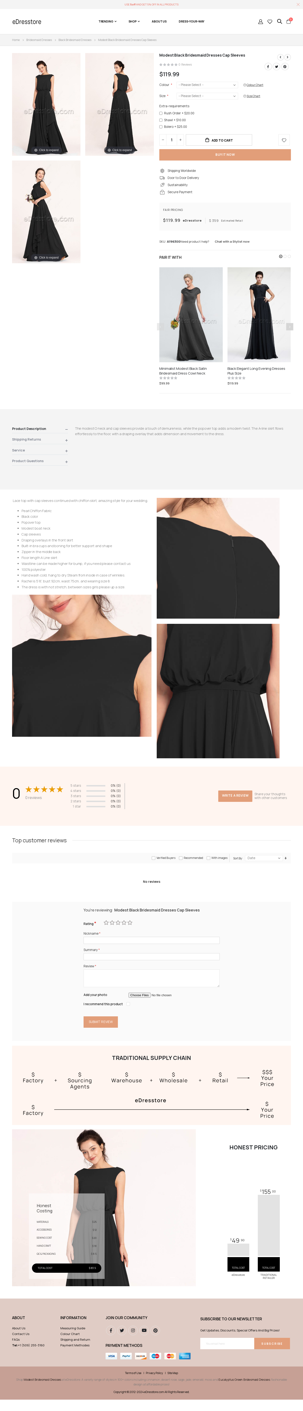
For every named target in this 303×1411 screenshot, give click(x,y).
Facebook (268, 66)
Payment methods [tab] (124, 1356)
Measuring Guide (72, 1339)
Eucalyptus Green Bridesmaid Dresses (244, 1391)
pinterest (155, 1341)
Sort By (237, 866)
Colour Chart (70, 1345)
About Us (18, 1339)
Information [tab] (73, 1329)
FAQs (16, 1350)
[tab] (40, 434)
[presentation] (289, 331)
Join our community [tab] (126, 1329)
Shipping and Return (75, 1350)
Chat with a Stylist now (232, 246)
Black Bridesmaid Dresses (74, 40)
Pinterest (285, 66)
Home (16, 40)
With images (219, 866)
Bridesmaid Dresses (39, 40)
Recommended (193, 866)
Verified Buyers (165, 866)
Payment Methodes (74, 1356)
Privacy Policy (154, 1384)
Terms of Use (133, 1384)
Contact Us (20, 1345)
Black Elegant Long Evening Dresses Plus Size (256, 375)
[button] (281, 261)
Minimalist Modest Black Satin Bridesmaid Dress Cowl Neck (183, 375)
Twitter (276, 66)
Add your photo (96, 1005)
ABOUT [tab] (18, 1329)
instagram (133, 1341)
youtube (144, 1341)
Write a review (235, 798)
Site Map (172, 1384)
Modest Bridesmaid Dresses (42, 1391)
